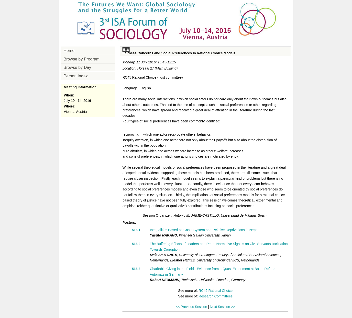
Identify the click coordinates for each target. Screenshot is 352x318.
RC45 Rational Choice (216, 291)
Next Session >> (222, 307)
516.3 (136, 269)
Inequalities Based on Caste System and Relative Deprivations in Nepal (204, 230)
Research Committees (216, 296)
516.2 (136, 244)
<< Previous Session (191, 307)
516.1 (136, 230)
